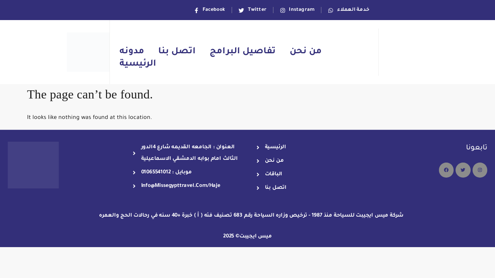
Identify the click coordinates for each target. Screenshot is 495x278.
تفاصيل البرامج (243, 52)
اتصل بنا (177, 52)
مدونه (131, 52)
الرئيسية (137, 64)
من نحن (306, 52)
